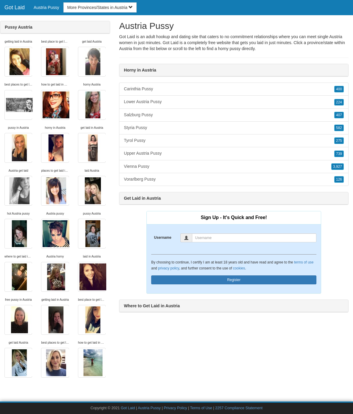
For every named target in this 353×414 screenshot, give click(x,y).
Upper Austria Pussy (234, 153)
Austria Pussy (46, 7)
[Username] (254, 237)
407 (339, 115)
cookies (239, 268)
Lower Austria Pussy (234, 102)
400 (339, 89)
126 (339, 179)
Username (162, 237)
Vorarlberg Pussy (234, 179)
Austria (125, 48)
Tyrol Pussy (234, 140)
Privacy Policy (175, 408)
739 (339, 154)
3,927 (337, 167)
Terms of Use (201, 408)
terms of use (303, 262)
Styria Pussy (234, 128)
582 (339, 128)
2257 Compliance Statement (239, 408)
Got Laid (14, 7)
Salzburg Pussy (234, 115)
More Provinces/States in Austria (100, 7)
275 (339, 141)
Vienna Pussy (234, 166)
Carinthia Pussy (234, 89)
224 (339, 102)
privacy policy (168, 268)
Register (233, 280)
